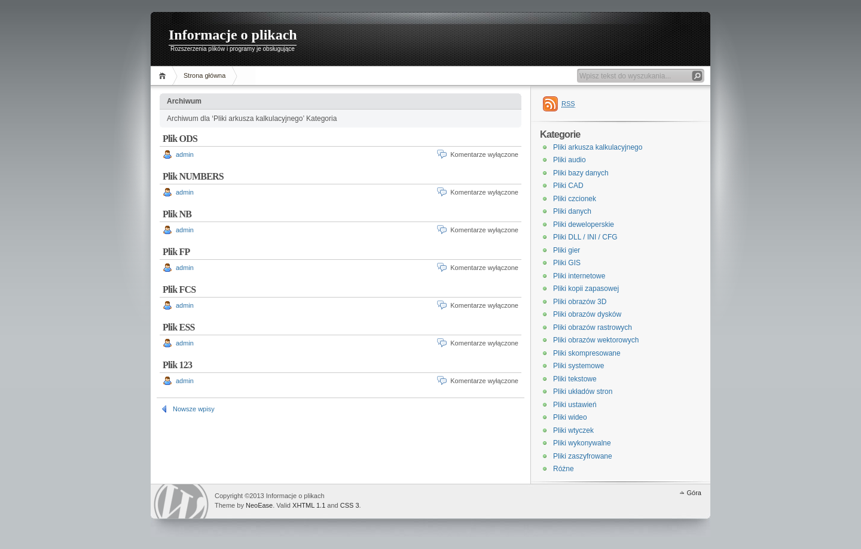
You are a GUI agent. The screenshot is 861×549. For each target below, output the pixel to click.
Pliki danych (572, 211)
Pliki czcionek (574, 199)
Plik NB (177, 214)
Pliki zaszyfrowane (582, 456)
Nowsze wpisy (194, 408)
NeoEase (259, 505)
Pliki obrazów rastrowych (592, 327)
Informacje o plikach (233, 35)
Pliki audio (569, 160)
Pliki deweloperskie (583, 224)
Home (164, 75)
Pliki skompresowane (587, 353)
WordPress (181, 501)
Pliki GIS (567, 263)
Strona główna (204, 75)
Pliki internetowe (579, 276)
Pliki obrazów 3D (579, 302)
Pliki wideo (570, 417)
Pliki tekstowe (575, 379)
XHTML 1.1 (308, 505)
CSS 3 (349, 505)
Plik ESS (179, 327)
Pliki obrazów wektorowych (596, 340)
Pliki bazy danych (581, 173)
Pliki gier (566, 250)
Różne (563, 469)
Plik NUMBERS (193, 176)
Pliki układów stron (582, 391)
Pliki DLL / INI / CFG (585, 237)
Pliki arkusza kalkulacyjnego (597, 147)
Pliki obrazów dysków (587, 314)
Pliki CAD (568, 185)
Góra (694, 492)
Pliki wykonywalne (582, 443)
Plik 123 (177, 365)
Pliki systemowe (578, 366)
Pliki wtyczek (573, 430)
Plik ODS (180, 139)
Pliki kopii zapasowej (586, 288)
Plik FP (176, 252)
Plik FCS (179, 289)
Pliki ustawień (575, 405)
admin (185, 154)
